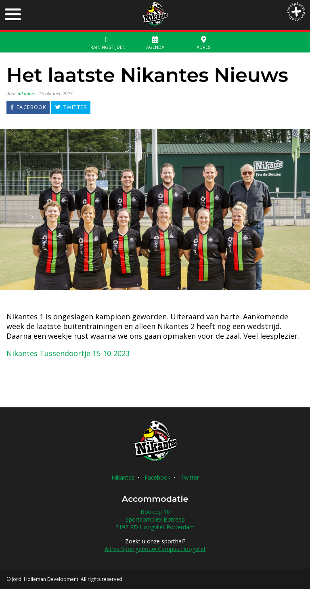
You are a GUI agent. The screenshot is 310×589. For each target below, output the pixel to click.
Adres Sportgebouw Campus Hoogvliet (155, 549)
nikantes (26, 93)
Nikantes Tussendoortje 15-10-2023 (68, 353)
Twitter (189, 477)
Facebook (157, 477)
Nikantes (122, 477)
